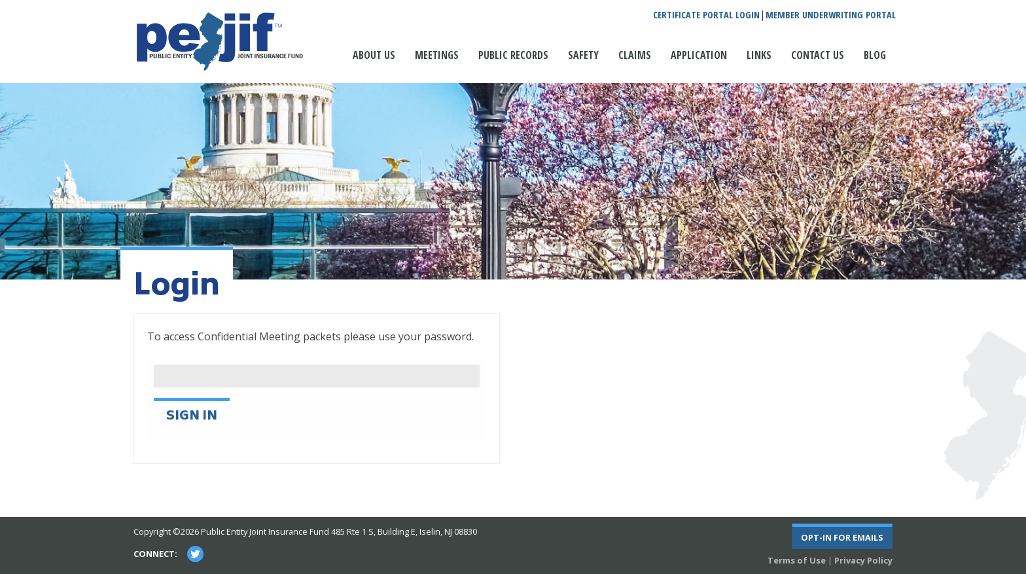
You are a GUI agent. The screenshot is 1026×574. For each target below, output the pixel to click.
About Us (374, 55)
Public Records (513, 55)
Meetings (437, 55)
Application (699, 55)
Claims (634, 55)
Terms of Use (797, 560)
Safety (583, 55)
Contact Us (817, 55)
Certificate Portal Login (706, 15)
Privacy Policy (863, 560)
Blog (875, 55)
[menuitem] (374, 61)
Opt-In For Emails (842, 537)
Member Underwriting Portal (831, 15)
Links (759, 55)
